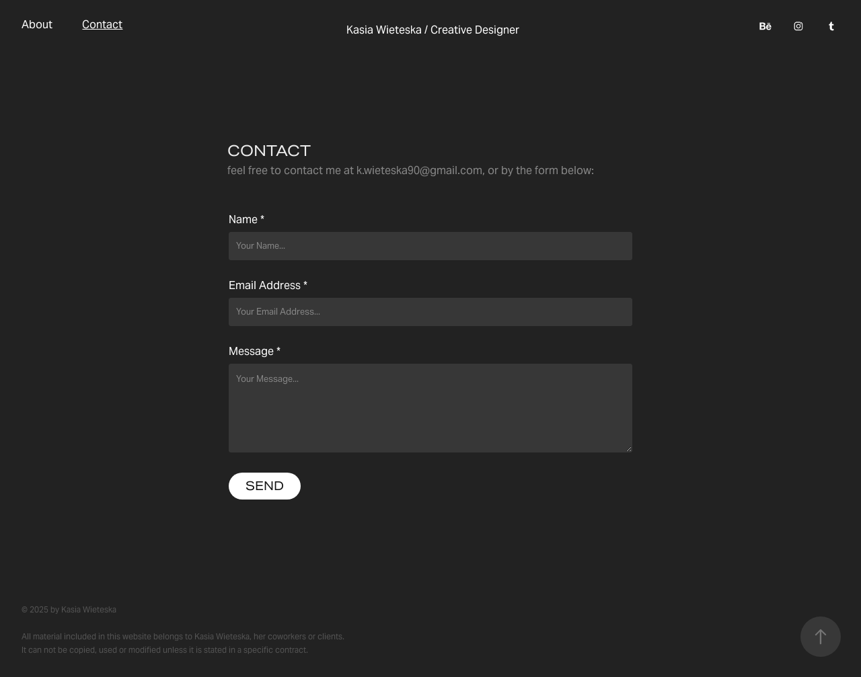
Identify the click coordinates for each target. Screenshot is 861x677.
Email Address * (268, 285)
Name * (246, 219)
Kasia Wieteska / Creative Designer (432, 30)
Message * (254, 351)
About (37, 24)
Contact (102, 24)
